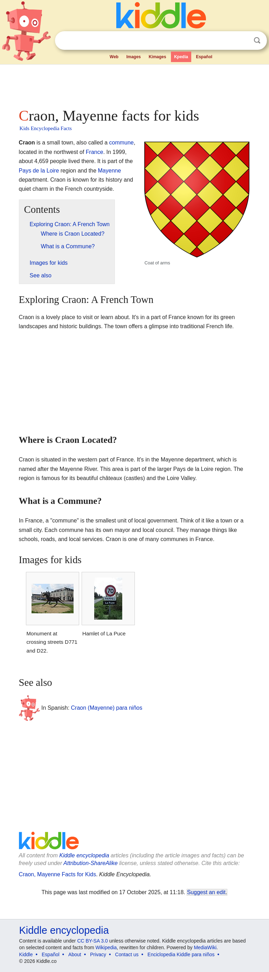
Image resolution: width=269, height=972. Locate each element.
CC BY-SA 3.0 (92, 941)
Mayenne (109, 171)
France (94, 152)
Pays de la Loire (39, 171)
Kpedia (181, 56)
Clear (243, 41)
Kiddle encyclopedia (84, 855)
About (74, 954)
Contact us (127, 954)
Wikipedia (106, 947)
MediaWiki (205, 947)
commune (121, 143)
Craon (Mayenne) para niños (107, 708)
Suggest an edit (206, 892)
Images (133, 56)
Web (114, 56)
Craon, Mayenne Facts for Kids (57, 874)
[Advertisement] (134, 84)
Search (257, 40)
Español (204, 56)
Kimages (157, 56)
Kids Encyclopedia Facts (46, 128)
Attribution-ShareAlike (90, 863)
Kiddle (26, 954)
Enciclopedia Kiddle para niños (180, 954)
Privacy (98, 954)
